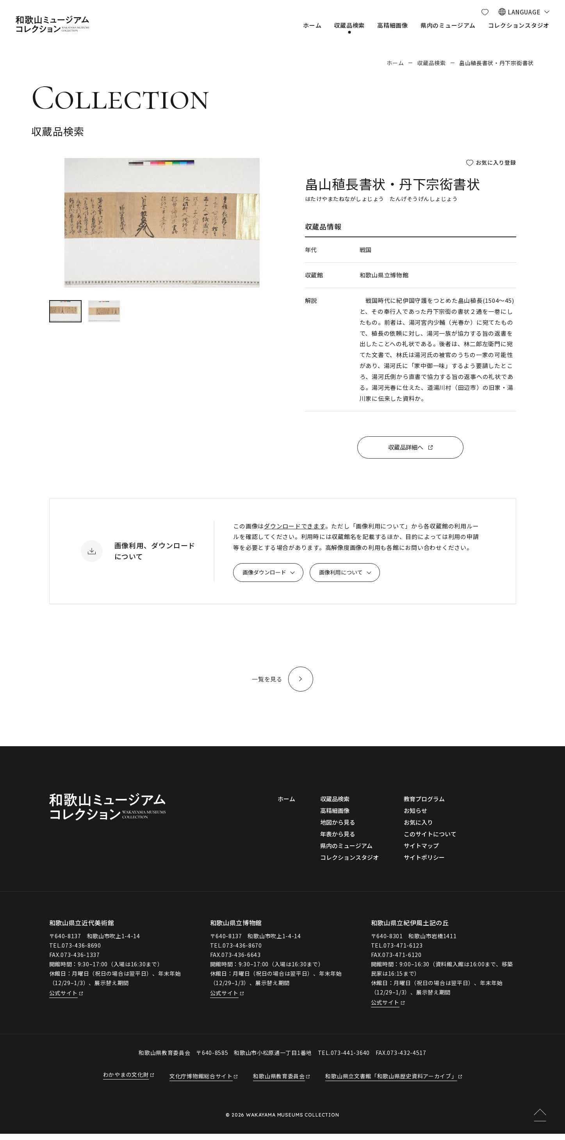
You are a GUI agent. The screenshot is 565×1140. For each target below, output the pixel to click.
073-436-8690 (81, 951)
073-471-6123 (402, 951)
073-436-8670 (242, 951)
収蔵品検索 (431, 63)
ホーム (395, 63)
